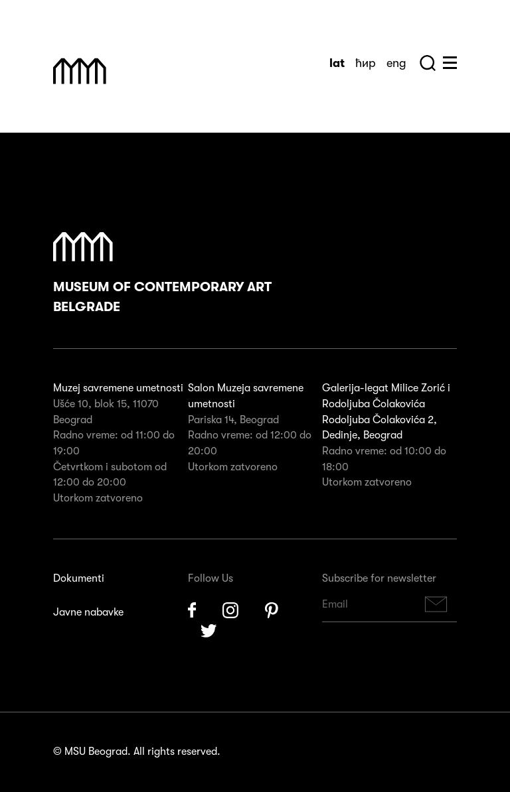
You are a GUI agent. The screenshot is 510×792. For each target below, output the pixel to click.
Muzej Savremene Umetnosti (79, 71)
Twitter (209, 632)
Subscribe (436, 604)
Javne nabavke (88, 612)
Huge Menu (450, 62)
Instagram (230, 610)
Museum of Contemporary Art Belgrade (162, 273)
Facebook (192, 610)
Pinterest (271, 610)
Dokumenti (78, 578)
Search (428, 63)
